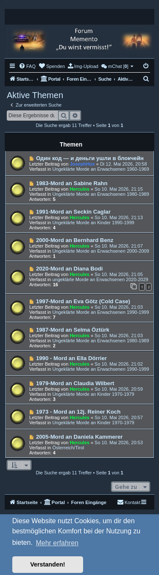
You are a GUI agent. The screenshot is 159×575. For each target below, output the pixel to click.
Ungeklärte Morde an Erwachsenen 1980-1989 (100, 194)
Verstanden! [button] (47, 564)
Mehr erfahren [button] (57, 543)
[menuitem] (27, 66)
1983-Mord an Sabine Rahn (72, 183)
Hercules (79, 189)
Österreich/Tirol (68, 447)
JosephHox (82, 163)
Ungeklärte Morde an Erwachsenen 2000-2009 (100, 251)
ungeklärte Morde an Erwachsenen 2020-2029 (100, 279)
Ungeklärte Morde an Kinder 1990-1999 (93, 222)
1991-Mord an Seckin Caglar (73, 212)
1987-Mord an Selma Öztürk (72, 330)
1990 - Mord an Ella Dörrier (71, 358)
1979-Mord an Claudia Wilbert (75, 383)
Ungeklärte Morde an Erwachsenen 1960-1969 (100, 169)
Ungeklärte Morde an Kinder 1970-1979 (93, 394)
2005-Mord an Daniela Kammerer (79, 437)
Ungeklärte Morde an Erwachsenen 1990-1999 (100, 312)
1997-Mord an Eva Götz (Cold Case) (83, 301)
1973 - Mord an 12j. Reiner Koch (78, 412)
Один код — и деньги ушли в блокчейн (90, 158)
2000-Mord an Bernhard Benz (74, 240)
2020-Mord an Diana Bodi (69, 268)
